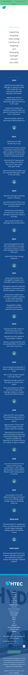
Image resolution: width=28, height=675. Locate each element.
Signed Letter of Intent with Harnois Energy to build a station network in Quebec (14, 427)
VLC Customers (20, 1)
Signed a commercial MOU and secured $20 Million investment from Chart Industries (14, 344)
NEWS (14, 619)
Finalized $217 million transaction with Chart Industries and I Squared (14, 307)
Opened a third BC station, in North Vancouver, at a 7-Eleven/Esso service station (14, 331)
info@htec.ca (15, 643)
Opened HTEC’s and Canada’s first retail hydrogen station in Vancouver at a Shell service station (14, 418)
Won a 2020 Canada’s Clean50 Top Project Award (14, 376)
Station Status (7, 1)
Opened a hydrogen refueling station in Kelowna (14, 197)
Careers (14, 4)
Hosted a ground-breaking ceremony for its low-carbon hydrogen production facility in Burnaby (14, 213)
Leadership (14, 594)
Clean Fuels (14, 607)
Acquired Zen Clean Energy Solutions (14, 257)
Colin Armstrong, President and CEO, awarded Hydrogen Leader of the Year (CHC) (14, 173)
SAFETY (14, 617)
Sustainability (14, 600)
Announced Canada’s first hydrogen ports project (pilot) (14, 222)
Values (14, 598)
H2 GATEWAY (14, 615)
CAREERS (14, 631)
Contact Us (14, 652)
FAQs (14, 623)
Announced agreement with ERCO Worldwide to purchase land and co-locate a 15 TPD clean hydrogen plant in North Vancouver (14, 248)
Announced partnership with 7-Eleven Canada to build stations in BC (14, 369)
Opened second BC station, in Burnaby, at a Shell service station (14, 382)
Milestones (14, 596)
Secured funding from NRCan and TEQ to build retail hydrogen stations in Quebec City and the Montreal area (14, 391)
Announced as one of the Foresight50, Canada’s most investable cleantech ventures (14, 280)
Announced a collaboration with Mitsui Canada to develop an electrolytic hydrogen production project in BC (14, 298)
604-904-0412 (20, 641)
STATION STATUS (14, 629)
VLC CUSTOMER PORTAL (14, 627)
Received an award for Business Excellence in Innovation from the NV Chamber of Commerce (14, 288)
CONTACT (14, 625)
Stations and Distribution (14, 609)
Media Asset (14, 602)
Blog (14, 621)
